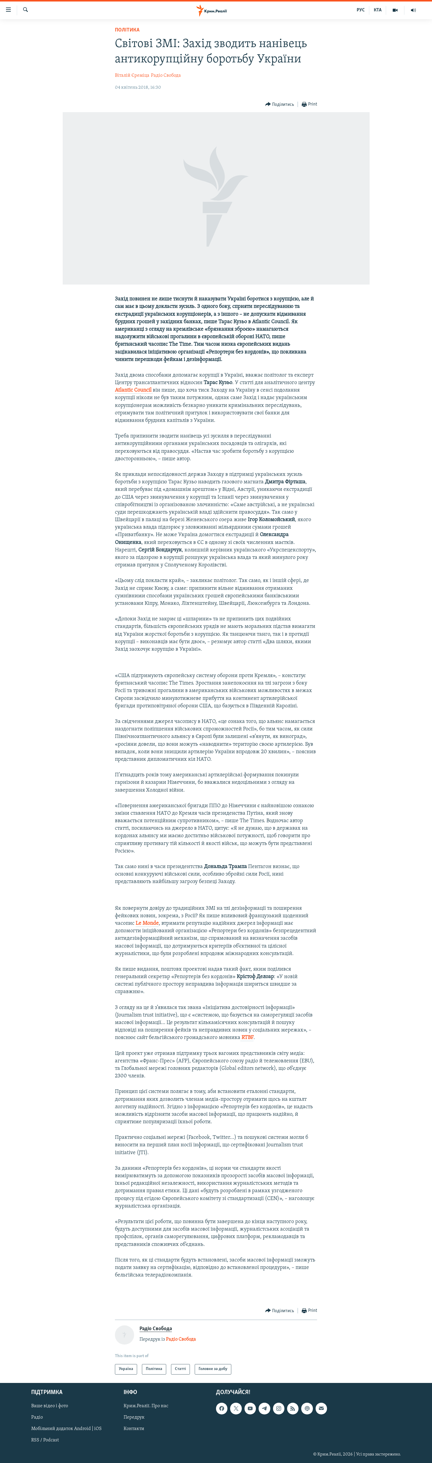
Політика (127, 30)
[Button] (279, 104)
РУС (361, 10)
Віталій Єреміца (132, 75)
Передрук (134, 1417)
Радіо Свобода (166, 75)
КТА (378, 10)
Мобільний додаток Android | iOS (66, 1428)
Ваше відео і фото (49, 1406)
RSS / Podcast (45, 1440)
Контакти (134, 1428)
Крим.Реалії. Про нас (146, 1406)
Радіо (37, 1417)
